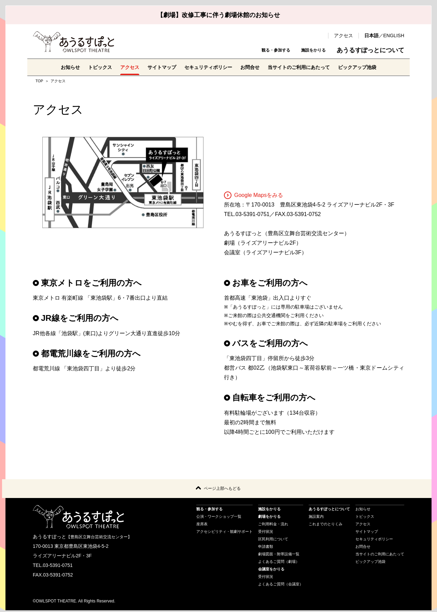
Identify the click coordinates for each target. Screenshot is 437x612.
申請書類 (265, 548)
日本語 (371, 35)
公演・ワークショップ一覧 (218, 518)
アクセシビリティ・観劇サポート (224, 533)
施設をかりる (307, 50)
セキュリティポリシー (206, 67)
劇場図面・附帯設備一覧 (278, 555)
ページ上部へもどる (222, 489)
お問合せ (253, 67)
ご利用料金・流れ (273, 525)
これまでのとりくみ (325, 525)
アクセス (343, 35)
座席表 (202, 525)
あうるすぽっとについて (370, 50)
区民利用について (273, 540)
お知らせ (53, 67)
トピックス (86, 67)
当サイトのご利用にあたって (307, 67)
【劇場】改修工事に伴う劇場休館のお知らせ (218, 15)
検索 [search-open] (319, 35)
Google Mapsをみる (253, 195)
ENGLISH (393, 35)
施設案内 (316, 518)
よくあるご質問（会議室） (280, 585)
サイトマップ (154, 67)
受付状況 (265, 533)
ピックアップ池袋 (373, 67)
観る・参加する (256, 50)
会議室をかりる (271, 570)
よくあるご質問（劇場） (278, 563)
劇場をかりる (269, 518)
